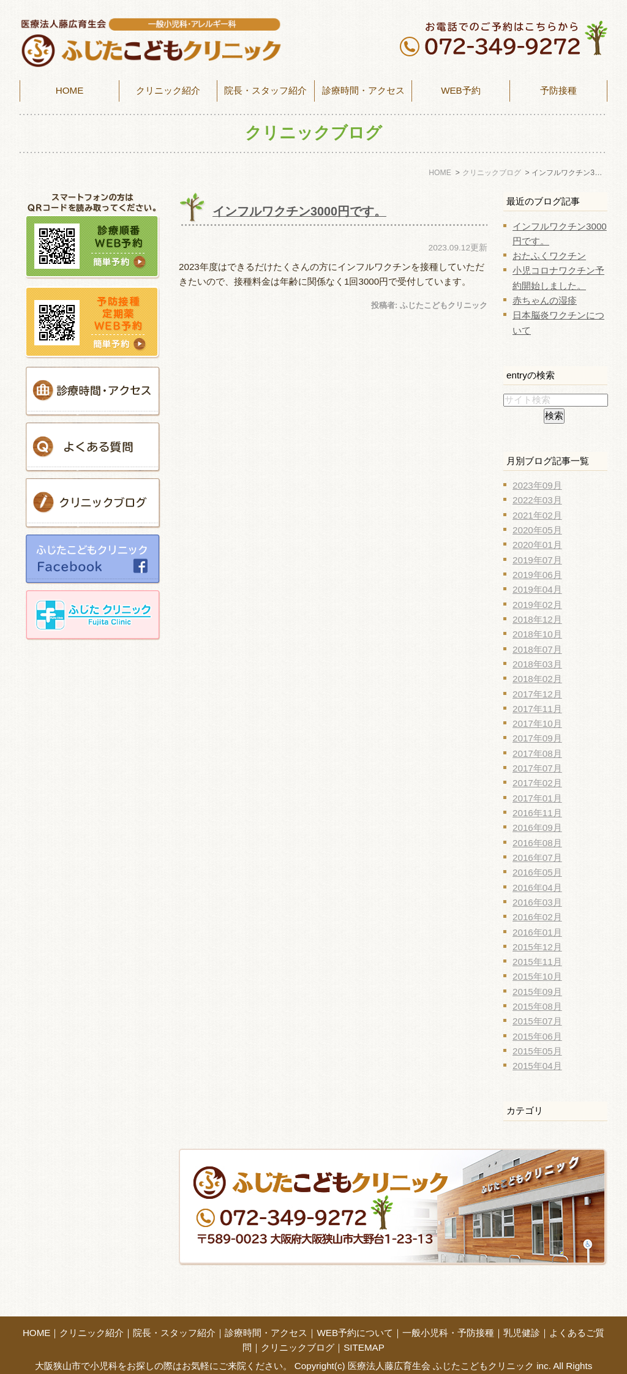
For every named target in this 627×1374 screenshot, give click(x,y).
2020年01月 (537, 544)
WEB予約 (461, 90)
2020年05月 (537, 530)
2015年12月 (537, 947)
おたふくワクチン (549, 255)
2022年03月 (537, 500)
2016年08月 (537, 843)
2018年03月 (537, 664)
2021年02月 (537, 515)
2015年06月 (537, 1036)
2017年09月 (537, 738)
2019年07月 (537, 560)
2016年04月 (537, 887)
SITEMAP (364, 1327)
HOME (70, 90)
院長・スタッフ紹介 (265, 90)
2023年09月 (537, 485)
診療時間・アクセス (266, 1312)
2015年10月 (537, 976)
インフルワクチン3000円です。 (299, 211)
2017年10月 (537, 723)
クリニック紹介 (91, 1312)
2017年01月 (537, 798)
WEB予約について (355, 1312)
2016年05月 (537, 872)
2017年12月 (537, 694)
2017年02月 (537, 783)
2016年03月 (537, 902)
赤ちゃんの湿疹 (544, 300)
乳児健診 (521, 1312)
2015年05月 (537, 1051)
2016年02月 (537, 917)
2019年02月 (537, 604)
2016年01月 (537, 932)
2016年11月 (537, 813)
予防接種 (558, 90)
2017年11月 (537, 709)
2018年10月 (537, 634)
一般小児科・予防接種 (448, 1312)
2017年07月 (537, 768)
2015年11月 (537, 961)
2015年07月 (537, 1021)
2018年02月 (537, 679)
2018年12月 (537, 619)
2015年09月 (537, 991)
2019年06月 (537, 574)
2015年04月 (537, 1066)
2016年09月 (537, 827)
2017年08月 (537, 753)
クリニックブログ (297, 1327)
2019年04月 (537, 589)
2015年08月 (537, 1006)
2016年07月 (537, 857)
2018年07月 (537, 649)
